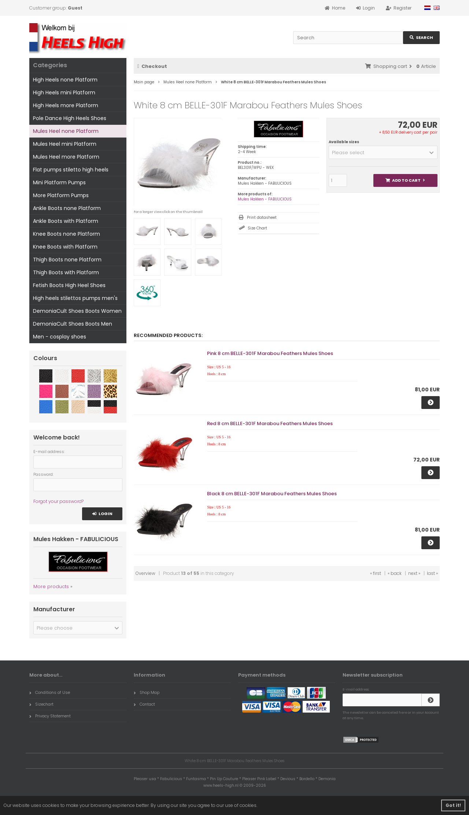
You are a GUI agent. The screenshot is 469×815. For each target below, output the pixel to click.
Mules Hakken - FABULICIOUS (265, 199)
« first (375, 573)
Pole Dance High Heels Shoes (69, 118)
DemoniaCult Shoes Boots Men (72, 323)
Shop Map (146, 692)
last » (432, 573)
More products (51, 586)
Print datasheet (262, 217)
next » (414, 573)
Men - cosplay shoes (59, 336)
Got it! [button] (453, 805)
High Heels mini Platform (64, 92)
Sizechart (41, 704)
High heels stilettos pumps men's (75, 298)
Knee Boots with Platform (65, 246)
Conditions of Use (49, 692)
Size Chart (257, 228)
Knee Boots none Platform (66, 234)
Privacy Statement (50, 716)
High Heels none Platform (65, 79)
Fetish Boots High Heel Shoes (69, 285)
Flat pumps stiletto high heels (70, 169)
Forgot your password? (58, 501)
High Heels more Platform (65, 105)
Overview (145, 573)
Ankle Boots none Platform (67, 208)
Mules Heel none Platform (66, 131)
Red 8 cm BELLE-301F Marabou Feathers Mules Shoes (270, 423)
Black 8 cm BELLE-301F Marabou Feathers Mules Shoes (272, 493)
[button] (383, 152)
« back (395, 573)
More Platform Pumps (61, 195)
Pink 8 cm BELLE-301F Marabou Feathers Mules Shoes (270, 353)
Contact (144, 704)
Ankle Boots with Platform (65, 221)
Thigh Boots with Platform (66, 272)
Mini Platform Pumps (59, 182)
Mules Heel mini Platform (64, 144)
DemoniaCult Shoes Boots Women (77, 311)
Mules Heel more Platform (66, 156)
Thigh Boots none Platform (67, 259)
